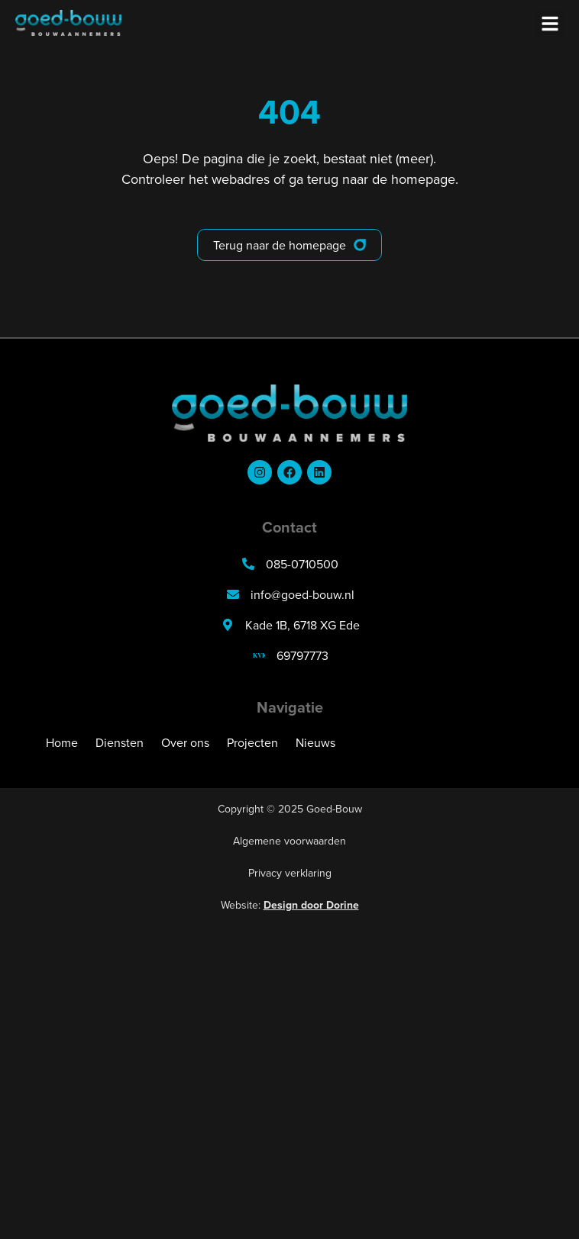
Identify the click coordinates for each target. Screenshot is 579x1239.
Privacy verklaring (290, 872)
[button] (550, 23)
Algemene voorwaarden (289, 840)
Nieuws (315, 742)
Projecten (252, 742)
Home (62, 742)
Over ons (185, 742)
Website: (290, 904)
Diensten (119, 742)
